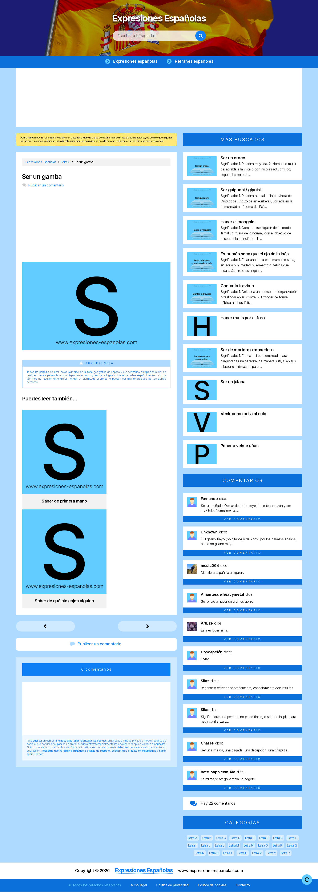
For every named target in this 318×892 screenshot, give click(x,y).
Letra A (192, 838)
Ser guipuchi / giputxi (241, 190)
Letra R (199, 853)
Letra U (242, 853)
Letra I (192, 846)
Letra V (257, 853)
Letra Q (292, 846)
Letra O (263, 846)
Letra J (205, 846)
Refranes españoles (193, 61)
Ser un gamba (42, 177)
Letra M (234, 846)
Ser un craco (233, 158)
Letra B (206, 838)
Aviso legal (138, 885)
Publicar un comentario (46, 185)
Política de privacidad (172, 885)
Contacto (243, 885)
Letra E (249, 838)
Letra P (277, 846)
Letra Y (271, 853)
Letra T (228, 853)
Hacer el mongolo (237, 222)
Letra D (235, 838)
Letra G (278, 838)
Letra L (219, 846)
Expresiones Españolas (159, 16)
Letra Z (285, 853)
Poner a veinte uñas (240, 446)
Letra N (248, 846)
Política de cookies (212, 885)
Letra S (213, 853)
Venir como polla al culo (243, 414)
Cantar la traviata (237, 286)
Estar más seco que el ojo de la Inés (255, 254)
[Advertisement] (159, 97)
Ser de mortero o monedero (247, 350)
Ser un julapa (233, 382)
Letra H (292, 838)
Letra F (263, 838)
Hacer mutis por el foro (243, 318)
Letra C (221, 838)
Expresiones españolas (135, 61)
